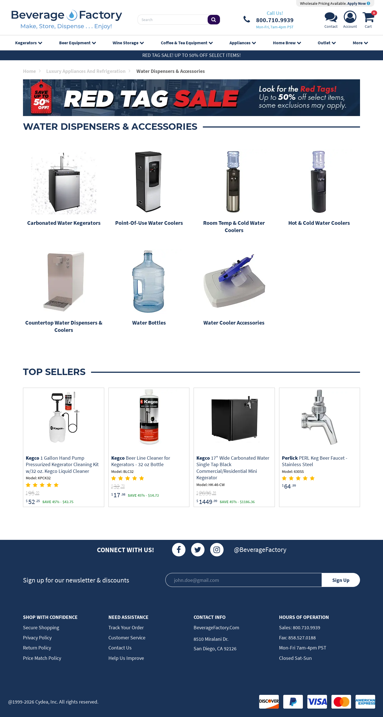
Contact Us (120, 647)
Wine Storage (128, 42)
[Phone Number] (268, 19)
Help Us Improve (126, 658)
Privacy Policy (37, 637)
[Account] (350, 21)
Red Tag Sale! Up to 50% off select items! (191, 55)
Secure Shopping (41, 627)
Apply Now (358, 3)
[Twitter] (198, 549)
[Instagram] (217, 549)
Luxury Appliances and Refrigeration (88, 71)
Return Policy (37, 647)
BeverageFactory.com (216, 627)
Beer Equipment (77, 42)
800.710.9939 (306, 627)
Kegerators (28, 42)
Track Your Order (126, 627)
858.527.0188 (301, 637)
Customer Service (126, 637)
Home (32, 71)
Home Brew (287, 42)
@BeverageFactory (260, 549)
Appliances (242, 42)
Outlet (327, 42)
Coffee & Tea (187, 42)
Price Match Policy (42, 658)
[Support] (331, 21)
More (360, 42)
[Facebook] (178, 549)
